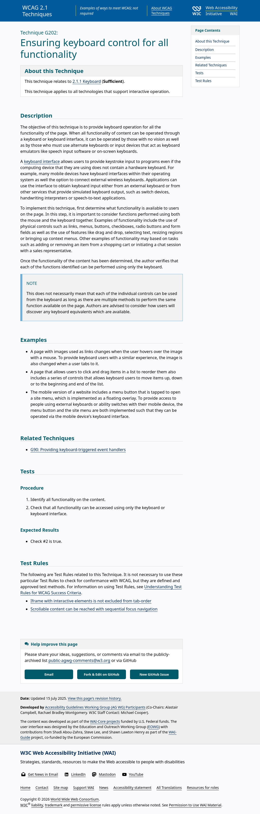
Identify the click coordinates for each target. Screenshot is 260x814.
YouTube (136, 774)
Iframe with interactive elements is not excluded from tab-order (90, 601)
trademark (53, 805)
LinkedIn (78, 774)
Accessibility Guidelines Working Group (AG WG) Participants (95, 707)
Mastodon (107, 774)
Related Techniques (211, 65)
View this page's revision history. (94, 698)
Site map (61, 787)
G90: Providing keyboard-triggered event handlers (78, 449)
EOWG (153, 726)
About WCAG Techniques (161, 10)
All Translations (169, 787)
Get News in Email (43, 774)
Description (204, 49)
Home (25, 787)
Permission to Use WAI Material (195, 805)
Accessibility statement (132, 787)
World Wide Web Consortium (75, 799)
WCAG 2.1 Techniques (37, 11)
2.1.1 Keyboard (87, 81)
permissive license (86, 805)
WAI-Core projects (105, 721)
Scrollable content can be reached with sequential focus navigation (93, 609)
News (103, 787)
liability (37, 805)
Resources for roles (203, 787)
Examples (203, 57)
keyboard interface (42, 161)
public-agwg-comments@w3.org (79, 660)
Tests (199, 72)
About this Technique (212, 41)
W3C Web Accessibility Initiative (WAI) (68, 752)
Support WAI (83, 787)
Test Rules (203, 80)
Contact (42, 787)
